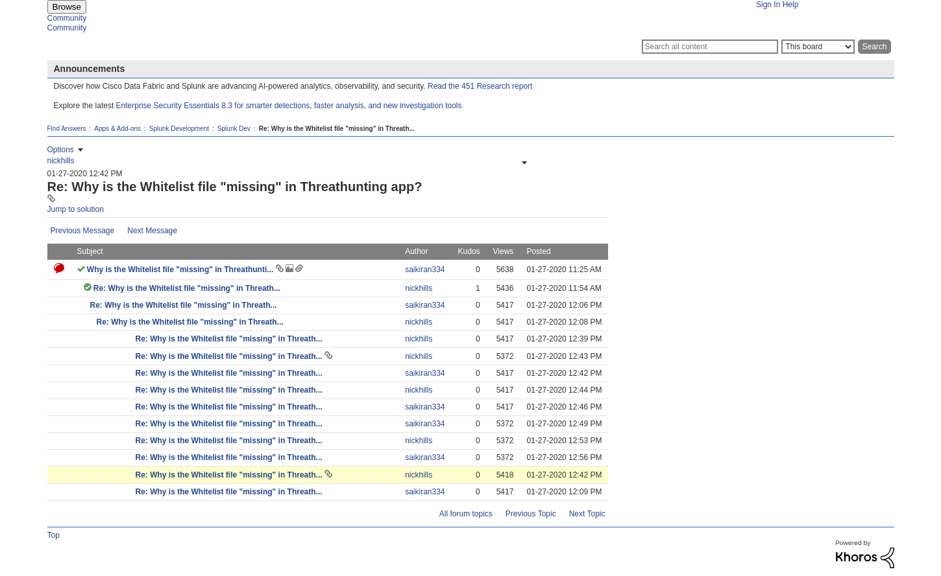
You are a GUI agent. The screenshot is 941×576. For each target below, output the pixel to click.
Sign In (768, 4)
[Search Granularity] (818, 47)
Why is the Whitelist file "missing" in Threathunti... (181, 269)
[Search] (710, 47)
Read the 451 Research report (480, 86)
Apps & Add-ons (117, 128)
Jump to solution (75, 209)
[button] (523, 162)
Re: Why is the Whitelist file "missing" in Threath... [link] (337, 128)
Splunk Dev (234, 128)
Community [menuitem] (67, 18)
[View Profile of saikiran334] (425, 269)
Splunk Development (179, 128)
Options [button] (60, 149)
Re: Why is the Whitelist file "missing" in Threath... (186, 288)
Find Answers (66, 128)
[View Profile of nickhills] (61, 160)
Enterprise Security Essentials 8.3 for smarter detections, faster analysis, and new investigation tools (289, 105)
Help (791, 4)
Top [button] (53, 535)
